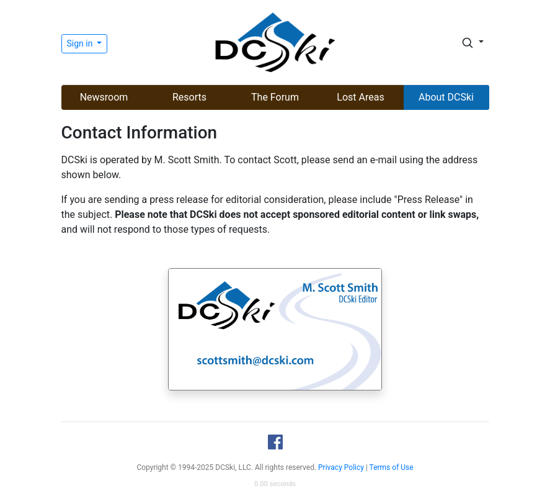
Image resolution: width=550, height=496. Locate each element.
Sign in (81, 43)
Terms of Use (392, 467)
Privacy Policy (341, 467)
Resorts (189, 97)
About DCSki (446, 97)
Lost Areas (360, 97)
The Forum (275, 97)
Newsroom (104, 97)
